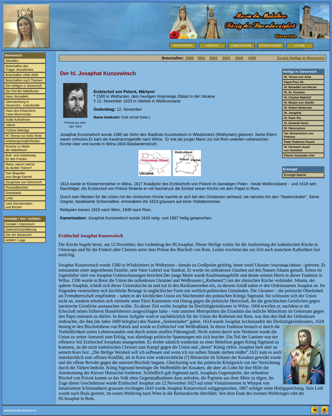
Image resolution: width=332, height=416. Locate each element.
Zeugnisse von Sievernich (23, 182)
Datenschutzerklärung (20, 229)
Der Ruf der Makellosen (22, 91)
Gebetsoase (241, 45)
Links (9, 198)
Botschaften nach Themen (24, 80)
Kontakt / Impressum (20, 224)
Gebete (212, 45)
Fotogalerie (271, 45)
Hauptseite (183, 45)
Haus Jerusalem (17, 96)
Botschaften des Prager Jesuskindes (19, 67)
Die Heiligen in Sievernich (23, 85)
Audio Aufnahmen (17, 119)
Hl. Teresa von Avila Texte (23, 135)
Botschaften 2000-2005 (21, 75)
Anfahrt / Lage (15, 240)
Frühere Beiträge (17, 130)
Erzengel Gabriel (294, 175)
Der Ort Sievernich (18, 235)
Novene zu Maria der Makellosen (17, 148)
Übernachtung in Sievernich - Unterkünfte (22, 103)
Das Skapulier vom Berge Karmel (18, 175)
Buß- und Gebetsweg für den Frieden (20, 157)
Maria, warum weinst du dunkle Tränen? (20, 166)
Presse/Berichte (16, 187)
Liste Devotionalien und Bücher (18, 205)
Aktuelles (11, 60)
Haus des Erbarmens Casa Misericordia (20, 112)
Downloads (13, 193)
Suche (300, 45)
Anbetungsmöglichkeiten (22, 141)
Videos (10, 125)
